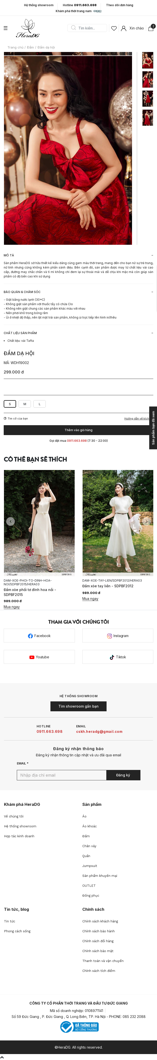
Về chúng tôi (13, 816)
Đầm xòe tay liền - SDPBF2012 (108, 586)
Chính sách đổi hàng (97, 941)
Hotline (80, 5)
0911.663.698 (50, 731)
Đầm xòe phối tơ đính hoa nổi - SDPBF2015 (30, 592)
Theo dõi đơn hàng (119, 5)
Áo (84, 816)
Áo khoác (89, 826)
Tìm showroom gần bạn (78, 706)
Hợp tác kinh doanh (19, 836)
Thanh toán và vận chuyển (103, 961)
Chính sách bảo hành (98, 931)
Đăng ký (123, 775)
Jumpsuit (89, 866)
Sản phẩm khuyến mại (99, 876)
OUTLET (89, 885)
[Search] (89, 28)
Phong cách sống (17, 931)
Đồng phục (90, 895)
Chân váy (89, 846)
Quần (86, 856)
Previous (10, 521)
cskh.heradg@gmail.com (99, 731)
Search (73, 28)
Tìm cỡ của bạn (16, 418)
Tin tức (9, 921)
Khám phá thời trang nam (78, 11)
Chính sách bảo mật (97, 951)
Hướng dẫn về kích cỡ (138, 418)
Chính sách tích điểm (98, 971)
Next (146, 521)
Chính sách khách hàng (100, 921)
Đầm (86, 836)
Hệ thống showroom (38, 5)
